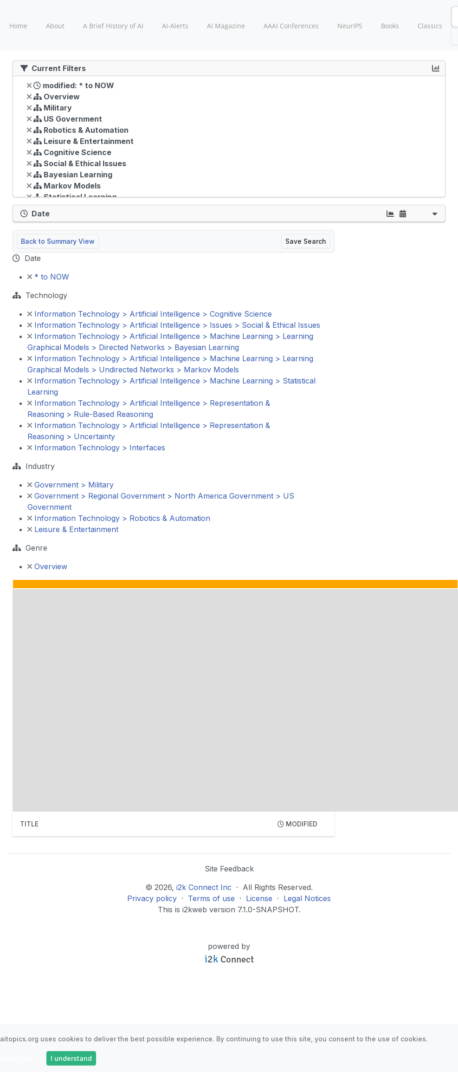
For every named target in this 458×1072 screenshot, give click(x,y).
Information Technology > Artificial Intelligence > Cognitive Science (149, 313)
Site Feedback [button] (229, 868)
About (55, 25)
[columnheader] (141, 824)
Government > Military (70, 484)
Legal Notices (307, 898)
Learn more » (21, 1058)
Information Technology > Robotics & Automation (118, 518)
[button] (434, 213)
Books (390, 25)
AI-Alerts (175, 25)
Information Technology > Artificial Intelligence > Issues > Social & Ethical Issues (173, 325)
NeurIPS (349, 25)
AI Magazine (226, 25)
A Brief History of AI (113, 25)
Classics (430, 25)
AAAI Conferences (291, 25)
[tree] (229, 139)
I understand (71, 1058)
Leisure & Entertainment (72, 529)
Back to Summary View (58, 241)
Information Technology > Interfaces (96, 447)
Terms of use (211, 898)
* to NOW (48, 276)
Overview (47, 566)
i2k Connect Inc (204, 887)
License (259, 898)
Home (18, 25)
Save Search (305, 241)
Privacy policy (152, 898)
